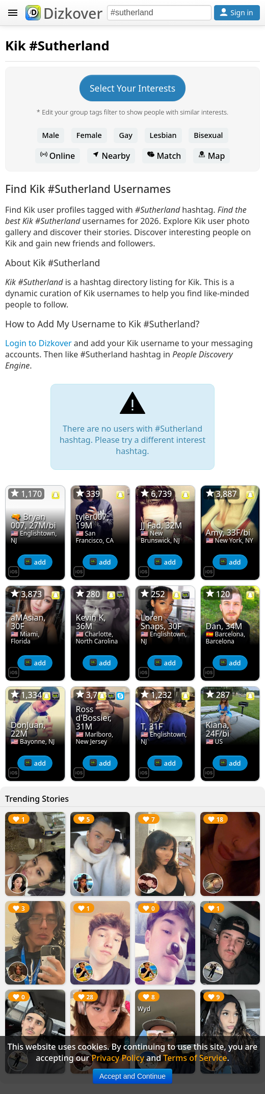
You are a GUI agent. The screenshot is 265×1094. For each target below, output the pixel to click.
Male (51, 135)
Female (89, 135)
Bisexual (208, 135)
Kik (15, 45)
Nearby (111, 155)
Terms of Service (195, 1057)
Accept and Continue (132, 1076)
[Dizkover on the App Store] (14, 570)
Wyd (144, 1008)
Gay (125, 135)
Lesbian (163, 135)
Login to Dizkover (38, 343)
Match (164, 155)
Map (211, 155)
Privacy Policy (117, 1057)
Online (57, 155)
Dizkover (63, 13)
